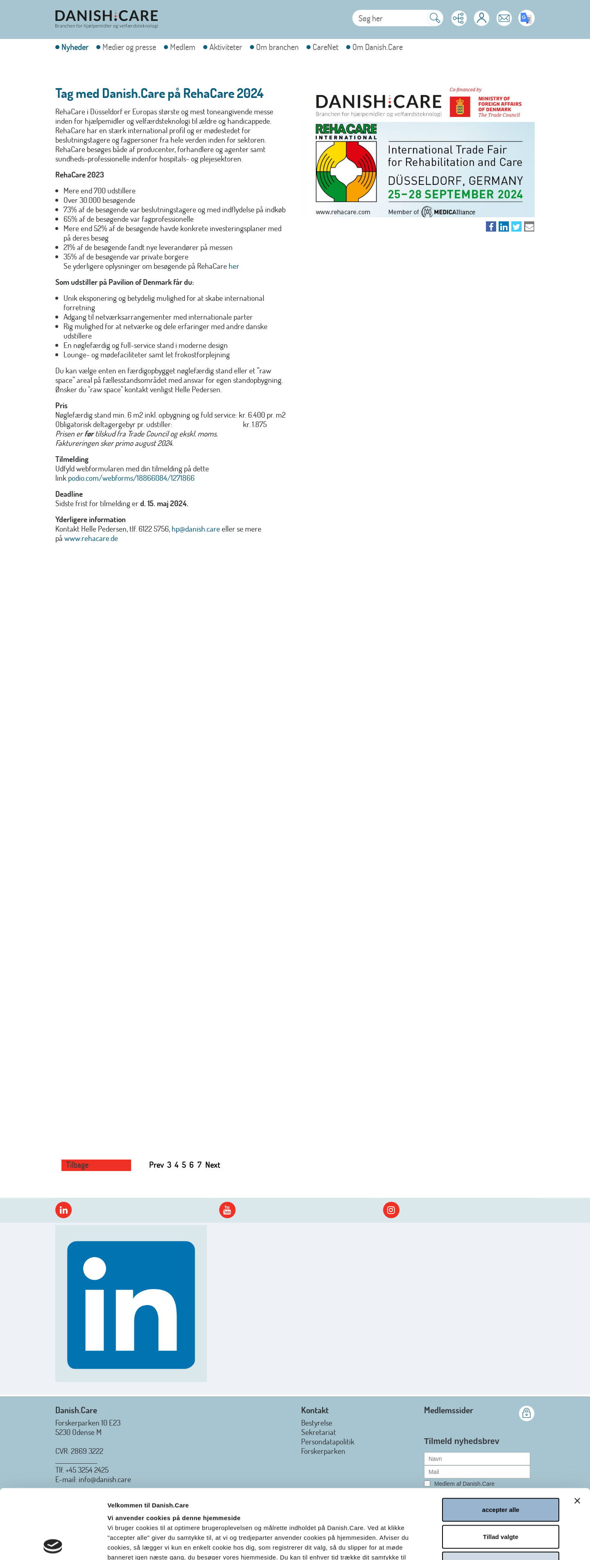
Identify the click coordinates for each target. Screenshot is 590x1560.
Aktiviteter (225, 47)
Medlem (182, 47)
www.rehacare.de (91, 538)
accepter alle (501, 1440)
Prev (156, 1164)
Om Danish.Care (377, 47)
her (234, 266)
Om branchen (277, 47)
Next (212, 1164)
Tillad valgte (500, 1467)
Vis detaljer (441, 1543)
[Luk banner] (577, 1431)
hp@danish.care (196, 528)
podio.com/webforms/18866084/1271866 (131, 478)
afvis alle (500, 1493)
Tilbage (77, 1165)
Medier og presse (129, 47)
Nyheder (74, 47)
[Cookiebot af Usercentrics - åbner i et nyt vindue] (53, 1544)
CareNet (325, 47)
